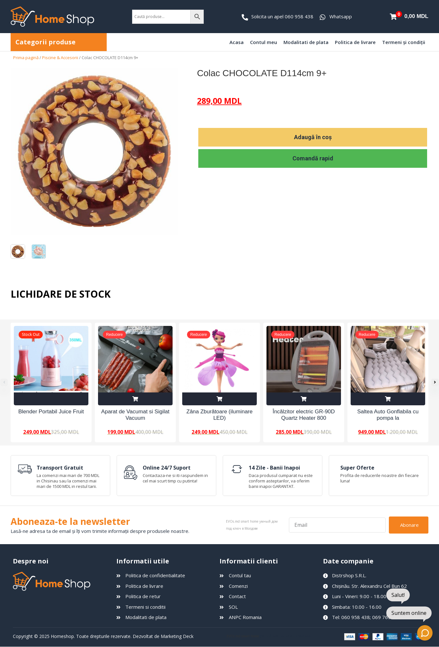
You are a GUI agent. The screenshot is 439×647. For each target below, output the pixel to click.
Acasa (236, 42)
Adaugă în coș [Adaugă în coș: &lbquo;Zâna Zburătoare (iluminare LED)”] (219, 398)
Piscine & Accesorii (60, 57)
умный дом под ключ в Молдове (285, 636)
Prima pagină (26, 57)
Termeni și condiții (403, 42)
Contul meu (263, 42)
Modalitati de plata (305, 42)
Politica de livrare (355, 42)
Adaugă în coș (313, 137)
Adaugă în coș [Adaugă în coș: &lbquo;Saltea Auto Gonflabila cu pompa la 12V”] (388, 398)
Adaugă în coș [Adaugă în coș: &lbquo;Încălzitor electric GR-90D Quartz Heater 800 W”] (303, 398)
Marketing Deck (177, 637)
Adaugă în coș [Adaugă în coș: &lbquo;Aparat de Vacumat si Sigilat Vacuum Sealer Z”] (135, 398)
